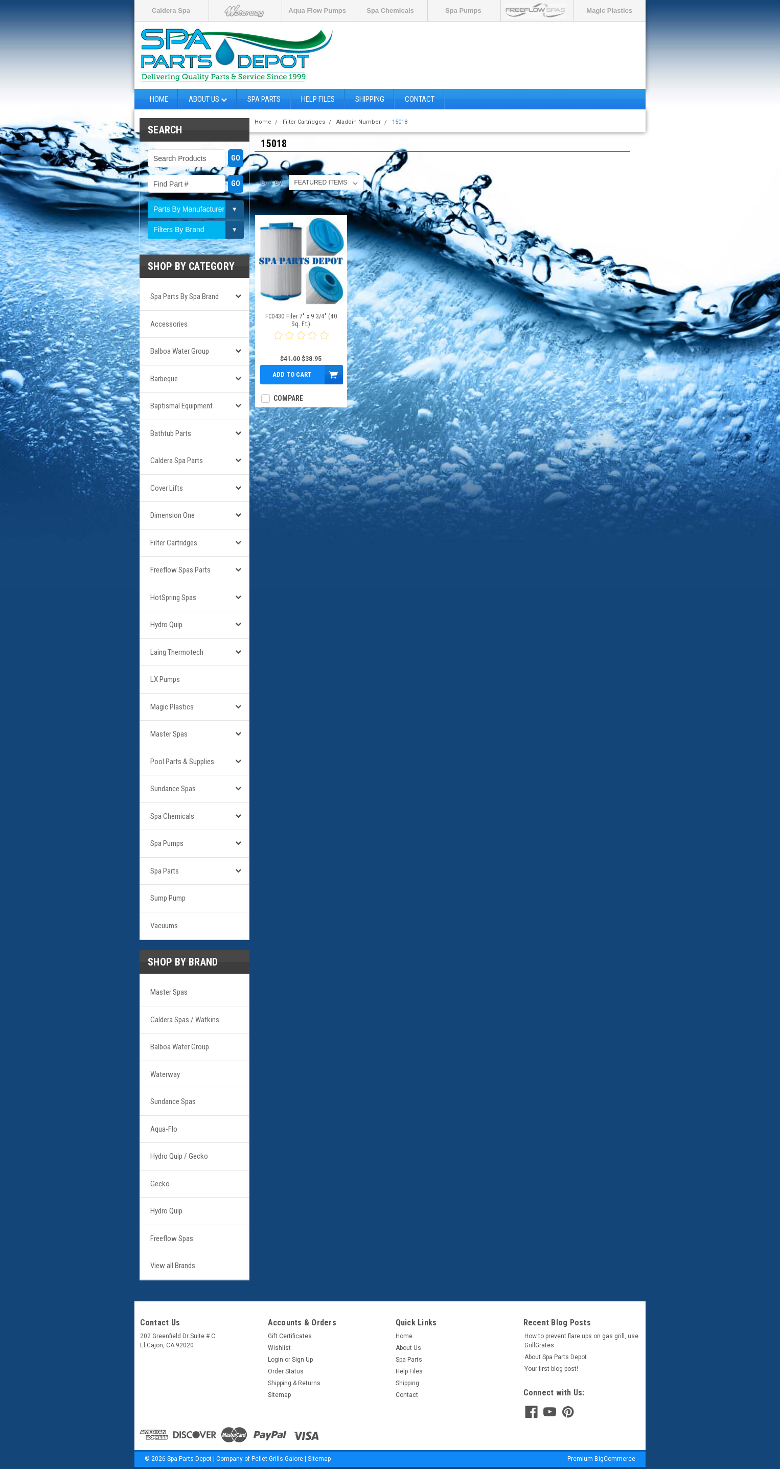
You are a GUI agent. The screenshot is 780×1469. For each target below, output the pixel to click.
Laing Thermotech (176, 652)
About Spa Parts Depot (555, 1357)
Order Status (286, 1371)
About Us (208, 99)
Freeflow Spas (171, 1238)
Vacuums (164, 925)
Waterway (165, 1074)
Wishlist (279, 1347)
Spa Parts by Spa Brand (184, 296)
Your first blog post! (551, 1368)
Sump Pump (168, 898)
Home (159, 99)
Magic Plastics (609, 10)
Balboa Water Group (179, 351)
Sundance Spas (173, 788)
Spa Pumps (463, 10)
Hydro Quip (166, 624)
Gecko (160, 1183)
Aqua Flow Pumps (317, 10)
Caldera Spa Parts (176, 460)
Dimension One (172, 515)
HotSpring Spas (173, 597)
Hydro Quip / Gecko (179, 1156)
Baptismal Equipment (181, 405)
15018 (399, 122)
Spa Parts (264, 99)
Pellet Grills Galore (277, 1458)
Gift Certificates (290, 1336)
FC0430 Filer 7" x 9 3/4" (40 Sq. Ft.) (301, 320)
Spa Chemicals (390, 10)
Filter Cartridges (173, 542)
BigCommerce (614, 1458)
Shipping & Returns (294, 1383)
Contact (419, 99)
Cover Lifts (166, 488)
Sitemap (279, 1394)
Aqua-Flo (163, 1129)
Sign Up (302, 1359)
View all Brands (172, 1265)
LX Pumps (165, 679)
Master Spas (169, 734)
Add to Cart (292, 374)
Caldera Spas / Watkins (184, 1019)
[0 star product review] (301, 341)
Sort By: (272, 182)
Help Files (318, 99)
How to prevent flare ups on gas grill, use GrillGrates (581, 1341)
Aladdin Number (358, 122)
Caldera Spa (171, 10)
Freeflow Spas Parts (180, 570)
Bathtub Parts (170, 433)
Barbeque (164, 378)
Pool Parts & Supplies (182, 761)
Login (275, 1359)
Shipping (369, 99)
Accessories (169, 324)
